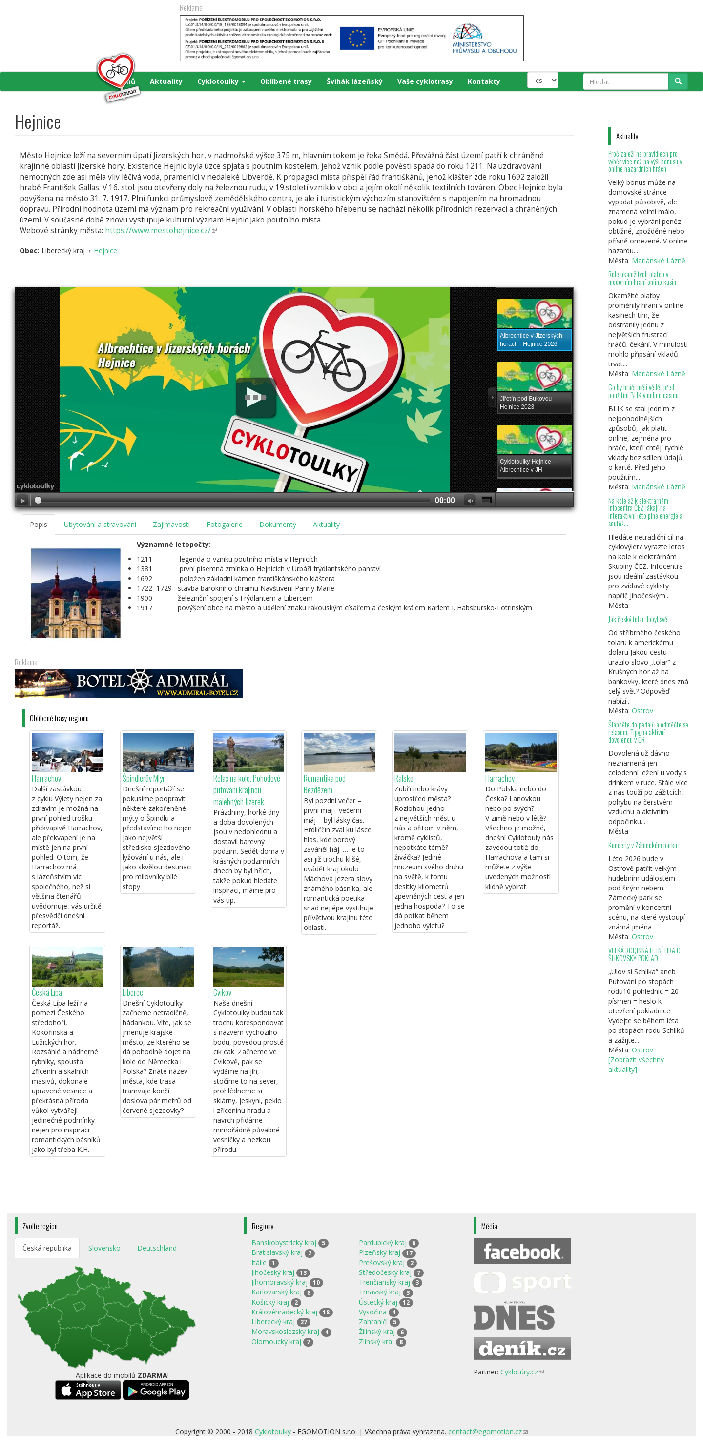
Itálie (259, 1262)
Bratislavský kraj (277, 1252)
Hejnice (105, 250)
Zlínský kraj (376, 1341)
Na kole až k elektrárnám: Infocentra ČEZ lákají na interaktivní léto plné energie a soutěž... (645, 512)
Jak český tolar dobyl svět (638, 619)
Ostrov (642, 710)
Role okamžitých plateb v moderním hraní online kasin (642, 278)
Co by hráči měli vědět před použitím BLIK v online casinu (643, 391)
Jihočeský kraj (272, 1272)
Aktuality (166, 81)
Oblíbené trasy (286, 81)
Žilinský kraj (377, 1331)
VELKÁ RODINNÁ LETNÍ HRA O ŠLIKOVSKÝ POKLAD (644, 954)
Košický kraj (270, 1302)
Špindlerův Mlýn (144, 778)
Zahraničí (373, 1321)
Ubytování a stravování (100, 524)
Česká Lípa (47, 992)
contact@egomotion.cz (488, 1431)
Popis (38, 524)
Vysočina (373, 1311)
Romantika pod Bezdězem (325, 784)
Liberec (133, 992)
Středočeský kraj (385, 1272)
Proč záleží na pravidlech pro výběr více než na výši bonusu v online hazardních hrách (645, 161)
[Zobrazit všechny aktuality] (636, 1064)
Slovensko (104, 1247)
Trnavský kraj (380, 1291)
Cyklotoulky (221, 81)
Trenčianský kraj (384, 1282)
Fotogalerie (225, 524)
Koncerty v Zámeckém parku (642, 845)
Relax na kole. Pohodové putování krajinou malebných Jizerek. (246, 790)
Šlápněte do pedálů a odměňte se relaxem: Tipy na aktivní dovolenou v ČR (648, 732)
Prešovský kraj (382, 1262)
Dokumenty (277, 524)
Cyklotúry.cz (522, 1371)
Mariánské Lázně (658, 260)
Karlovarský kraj (276, 1291)
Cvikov (222, 992)
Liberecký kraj (273, 1321)
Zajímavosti (171, 524)
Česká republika (47, 1247)
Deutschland (157, 1247)
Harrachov (46, 778)
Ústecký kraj (378, 1302)
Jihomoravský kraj (279, 1282)
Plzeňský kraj (379, 1252)
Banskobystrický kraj (283, 1242)
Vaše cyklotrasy (425, 81)
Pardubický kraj (383, 1242)
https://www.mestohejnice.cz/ (161, 230)
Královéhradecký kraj (284, 1311)
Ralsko (404, 778)
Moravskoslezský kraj (285, 1331)
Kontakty (484, 81)
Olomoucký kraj (276, 1341)
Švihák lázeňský (355, 81)
